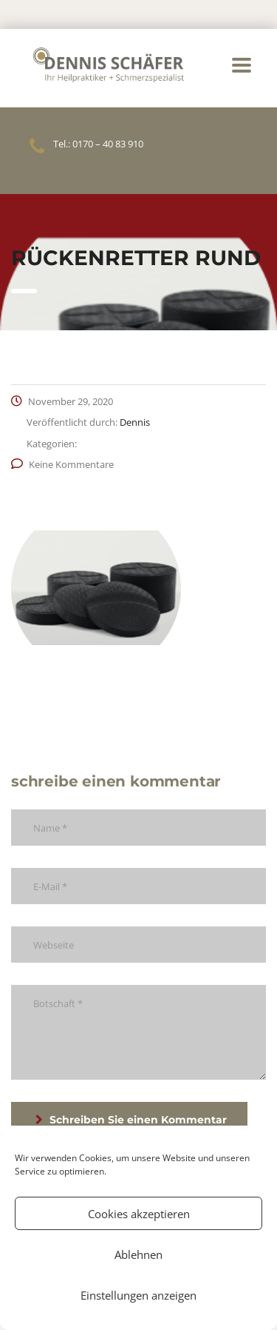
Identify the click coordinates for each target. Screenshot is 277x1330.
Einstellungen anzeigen (138, 1295)
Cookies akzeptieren (139, 1213)
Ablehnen (138, 1254)
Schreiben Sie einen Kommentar (131, 1119)
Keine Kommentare (62, 464)
